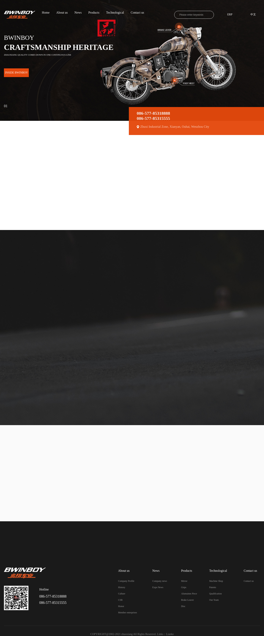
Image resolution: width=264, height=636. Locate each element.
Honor (121, 606)
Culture (121, 593)
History (121, 587)
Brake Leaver (187, 600)
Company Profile (126, 581)
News (77, 12)
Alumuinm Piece (189, 593)
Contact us (137, 12)
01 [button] (5, 105)
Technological (115, 12)
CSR (120, 600)
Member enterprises (127, 612)
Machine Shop (216, 581)
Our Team (214, 600)
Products (93, 12)
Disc (183, 606)
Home (46, 12)
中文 (253, 14)
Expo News (157, 587)
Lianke (170, 634)
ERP (229, 14)
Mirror (184, 581)
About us (62, 12)
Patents (212, 587)
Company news (159, 581)
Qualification (215, 593)
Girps (183, 587)
